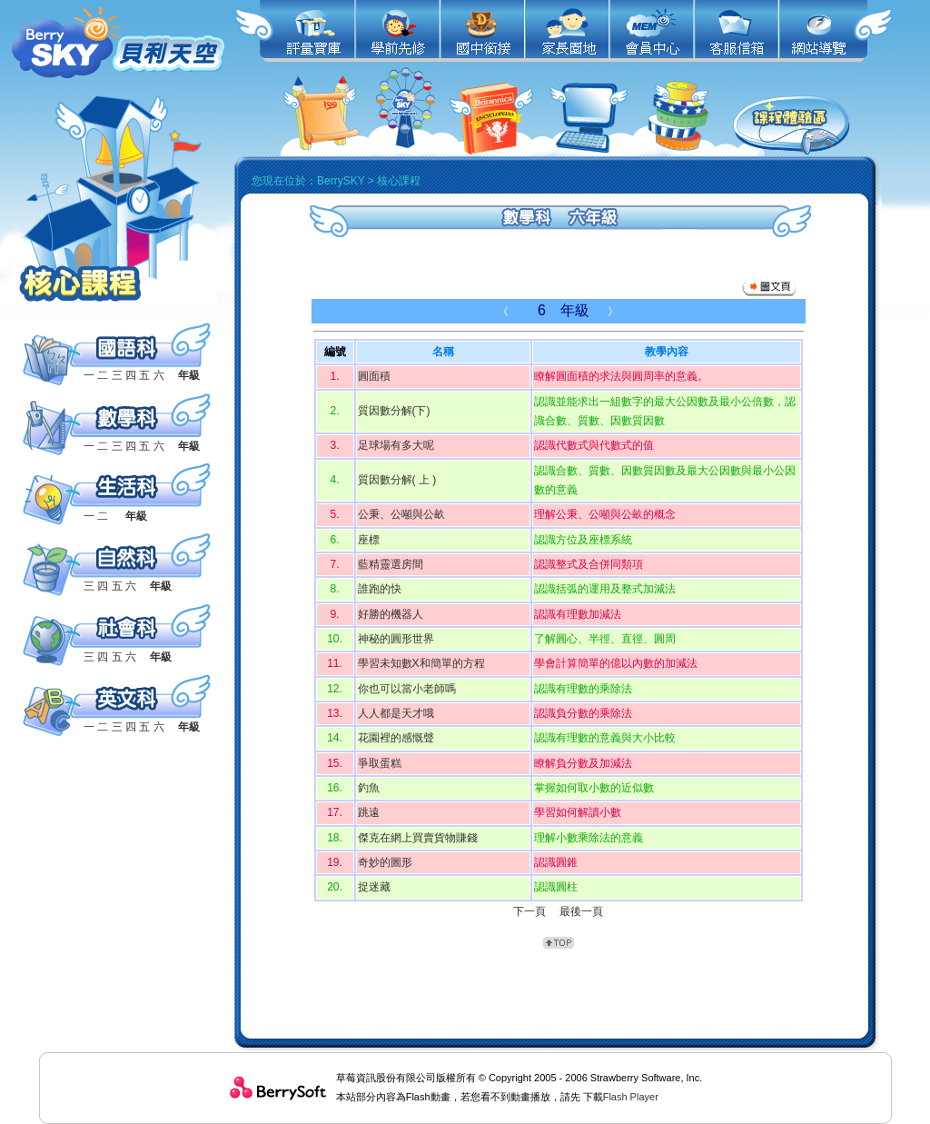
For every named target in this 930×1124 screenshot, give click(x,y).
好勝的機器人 (390, 614)
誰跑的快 (379, 588)
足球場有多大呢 (396, 445)
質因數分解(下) (394, 410)
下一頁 (529, 911)
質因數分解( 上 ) (397, 479)
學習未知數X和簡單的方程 (421, 663)
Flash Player (630, 1096)
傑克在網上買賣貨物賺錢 (418, 837)
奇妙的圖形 (385, 862)
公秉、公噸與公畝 (401, 514)
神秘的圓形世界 (396, 638)
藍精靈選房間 (390, 564)
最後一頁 (581, 911)
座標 (369, 539)
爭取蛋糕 (379, 763)
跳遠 (369, 812)
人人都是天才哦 (396, 713)
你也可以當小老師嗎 (407, 688)
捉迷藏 (374, 886)
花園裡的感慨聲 (396, 737)
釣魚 (369, 787)
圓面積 (374, 376)
